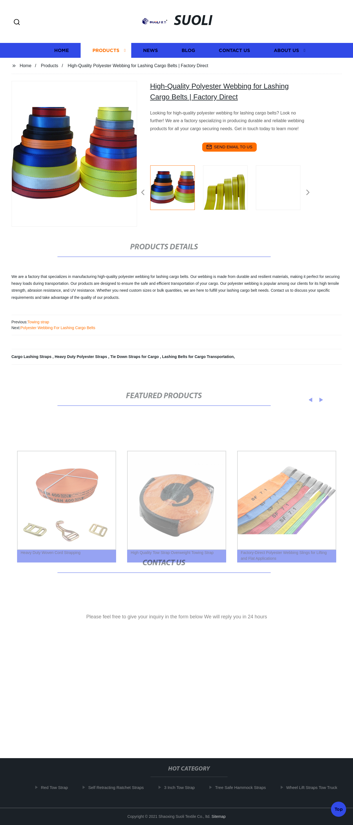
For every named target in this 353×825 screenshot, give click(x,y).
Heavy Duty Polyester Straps (81, 356)
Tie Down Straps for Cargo (135, 356)
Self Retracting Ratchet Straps (119, 787)
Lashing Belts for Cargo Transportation (198, 356)
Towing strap (38, 322)
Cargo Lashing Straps (32, 356)
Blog (188, 51)
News (150, 51)
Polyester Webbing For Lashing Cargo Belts (57, 328)
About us (286, 51)
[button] (17, 22)
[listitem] (176, 190)
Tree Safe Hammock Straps (243, 787)
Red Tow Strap (57, 787)
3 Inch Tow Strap (182, 787)
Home (61, 51)
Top (339, 808)
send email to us (229, 147)
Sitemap (219, 816)
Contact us (234, 51)
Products (105, 51)
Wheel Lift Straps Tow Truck (314, 787)
